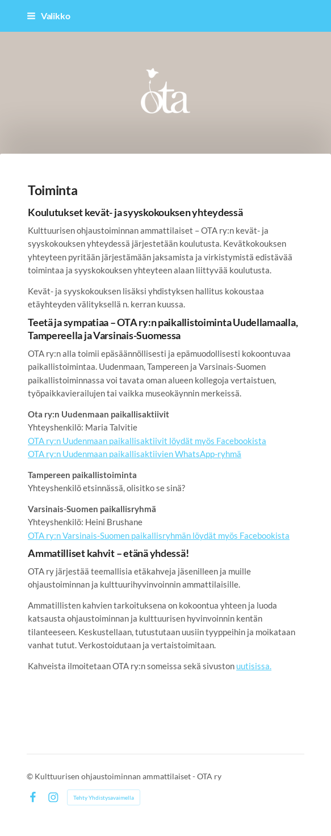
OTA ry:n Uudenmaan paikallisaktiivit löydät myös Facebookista (147, 441)
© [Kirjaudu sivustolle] (31, 776)
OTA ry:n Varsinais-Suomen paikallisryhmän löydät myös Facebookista (159, 535)
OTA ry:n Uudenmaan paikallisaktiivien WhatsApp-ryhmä (134, 454)
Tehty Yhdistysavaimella (103, 797)
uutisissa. (253, 666)
